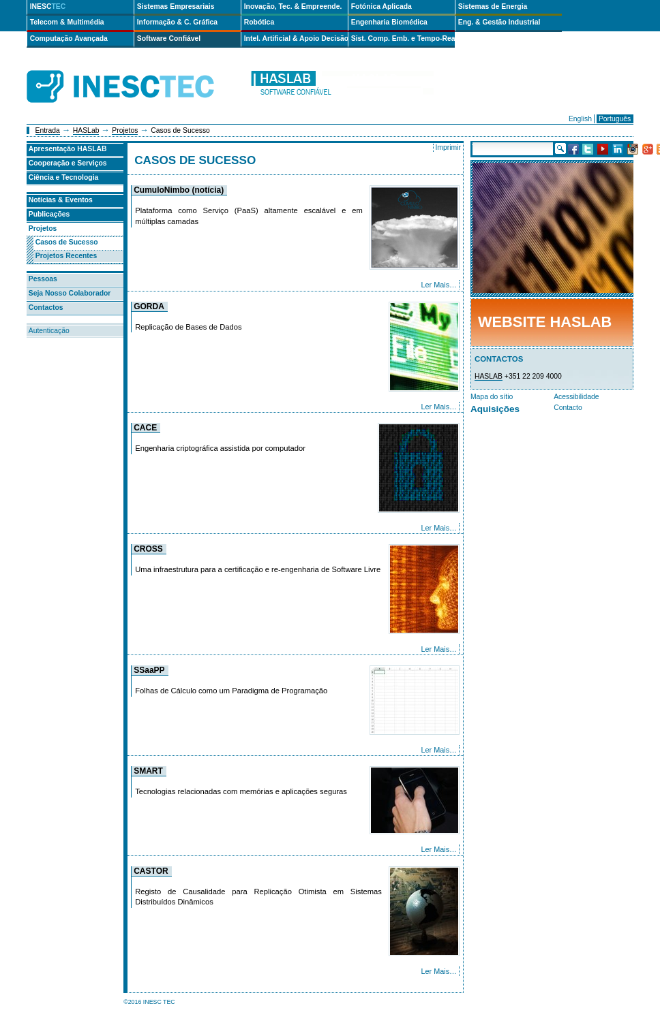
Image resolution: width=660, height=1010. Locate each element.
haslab (342, 87)
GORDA (149, 306)
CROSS (148, 549)
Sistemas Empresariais (176, 6)
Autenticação (49, 330)
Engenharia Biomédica (389, 22)
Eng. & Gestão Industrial (499, 22)
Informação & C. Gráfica (177, 22)
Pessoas (43, 279)
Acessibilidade (576, 396)
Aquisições (495, 409)
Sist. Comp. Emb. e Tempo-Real (403, 38)
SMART (148, 771)
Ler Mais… (439, 285)
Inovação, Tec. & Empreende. (293, 6)
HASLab (86, 130)
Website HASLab (545, 321)
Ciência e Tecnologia (64, 177)
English (580, 119)
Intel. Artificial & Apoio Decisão (296, 38)
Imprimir (448, 147)
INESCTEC (136, 71)
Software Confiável (169, 38)
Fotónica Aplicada (381, 6)
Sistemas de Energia (493, 6)
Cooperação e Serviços (68, 163)
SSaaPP (149, 670)
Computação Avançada (69, 38)
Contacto (568, 407)
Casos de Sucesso (66, 242)
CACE (145, 427)
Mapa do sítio (491, 396)
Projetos (125, 130)
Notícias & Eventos (61, 200)
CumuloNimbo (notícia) (179, 190)
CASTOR (151, 871)
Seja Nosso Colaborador (70, 293)
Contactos (46, 307)
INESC (48, 6)
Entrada (47, 130)
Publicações (49, 214)
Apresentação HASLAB (68, 149)
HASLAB (488, 376)
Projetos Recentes (66, 255)
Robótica (259, 22)
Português (615, 119)
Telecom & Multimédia (67, 22)
